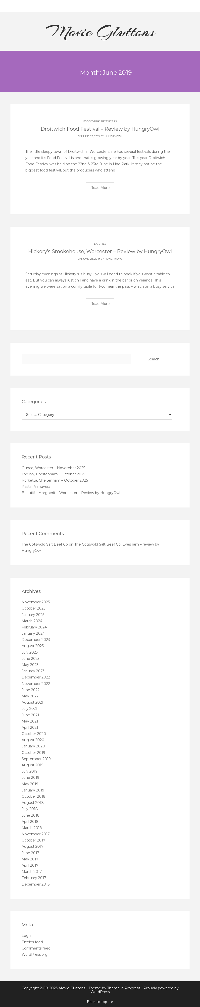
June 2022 (31, 690)
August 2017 (33, 846)
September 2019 (36, 759)
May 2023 (30, 665)
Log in (27, 935)
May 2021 (30, 721)
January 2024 (33, 633)
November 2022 (36, 683)
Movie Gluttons (100, 31)
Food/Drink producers (100, 121)
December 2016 (36, 884)
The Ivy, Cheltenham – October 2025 (53, 474)
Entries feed (32, 942)
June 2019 (30, 777)
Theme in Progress (123, 988)
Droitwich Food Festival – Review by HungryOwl (100, 129)
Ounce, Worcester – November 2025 (53, 468)
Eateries (100, 243)
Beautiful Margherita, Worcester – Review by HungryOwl (71, 493)
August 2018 (33, 802)
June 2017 (30, 853)
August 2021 (32, 702)
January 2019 (33, 790)
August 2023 (33, 646)
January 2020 (33, 746)
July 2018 (30, 809)
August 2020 (33, 740)
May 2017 (30, 859)
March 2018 (32, 828)
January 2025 (33, 615)
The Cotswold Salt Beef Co (45, 544)
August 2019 (33, 765)
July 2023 (30, 652)
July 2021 (29, 708)
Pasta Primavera (36, 486)
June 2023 (31, 658)
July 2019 (30, 771)
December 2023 (36, 639)
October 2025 (33, 608)
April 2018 (30, 821)
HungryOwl (113, 136)
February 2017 (34, 878)
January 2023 (33, 671)
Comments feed (36, 948)
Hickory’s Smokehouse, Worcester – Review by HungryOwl (100, 251)
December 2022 (36, 677)
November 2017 (36, 834)
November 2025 (36, 602)
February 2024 (34, 627)
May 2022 (30, 696)
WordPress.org (35, 954)
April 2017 (30, 865)
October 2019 (33, 752)
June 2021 (30, 715)
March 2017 (32, 871)
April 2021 (30, 727)
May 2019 (30, 784)
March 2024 (32, 621)
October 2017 (33, 840)
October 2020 (34, 733)
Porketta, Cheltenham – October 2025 (55, 480)
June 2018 (31, 815)
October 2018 (34, 796)
